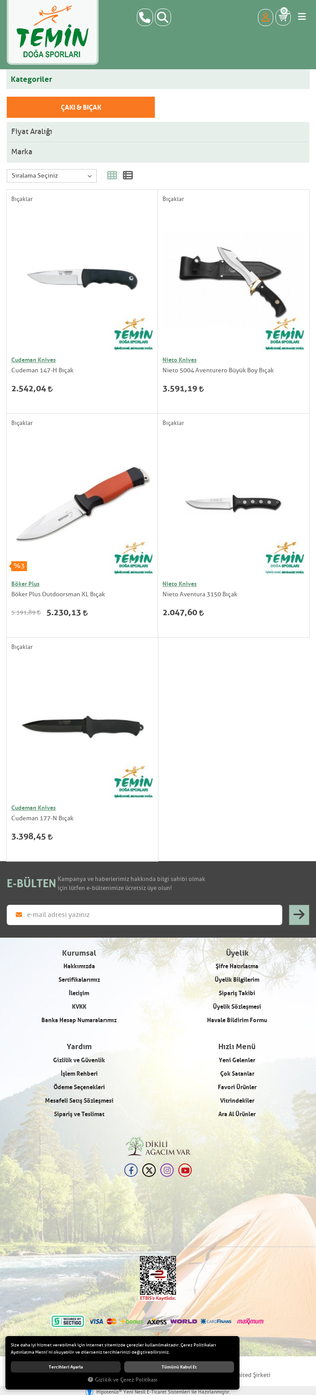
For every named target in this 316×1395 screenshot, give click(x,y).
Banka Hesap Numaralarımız (79, 1020)
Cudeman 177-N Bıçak (42, 818)
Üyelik (237, 953)
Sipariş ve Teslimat (79, 1114)
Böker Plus (25, 583)
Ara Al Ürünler (237, 1114)
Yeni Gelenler (237, 1060)
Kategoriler (31, 79)
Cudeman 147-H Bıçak (42, 370)
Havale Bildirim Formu (237, 1020)
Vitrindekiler (237, 1100)
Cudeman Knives (33, 359)
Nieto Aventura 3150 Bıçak (200, 594)
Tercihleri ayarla (66, 1367)
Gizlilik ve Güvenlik (79, 1060)
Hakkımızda (79, 966)
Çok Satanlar (237, 1073)
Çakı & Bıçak (81, 107)
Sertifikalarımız (79, 979)
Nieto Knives (180, 359)
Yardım (79, 1046)
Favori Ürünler (237, 1087)
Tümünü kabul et (179, 1367)
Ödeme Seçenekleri (79, 1087)
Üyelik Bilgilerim (237, 979)
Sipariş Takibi (237, 993)
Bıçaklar (22, 199)
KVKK (79, 1006)
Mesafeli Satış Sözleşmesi (79, 1100)
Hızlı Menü (237, 1046)
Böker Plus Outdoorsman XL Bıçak (58, 594)
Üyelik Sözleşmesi (237, 1006)
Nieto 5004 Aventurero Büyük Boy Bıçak (218, 370)
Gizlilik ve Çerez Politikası (122, 1380)
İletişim (79, 993)
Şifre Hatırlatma (237, 966)
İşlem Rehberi (79, 1073)
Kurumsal (79, 953)
